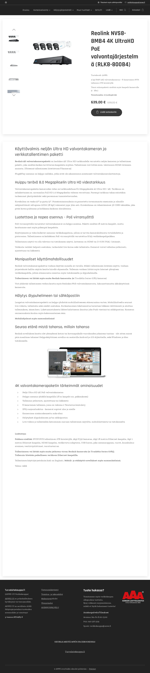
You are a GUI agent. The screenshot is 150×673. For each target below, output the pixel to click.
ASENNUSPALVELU (50, 607)
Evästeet (92, 669)
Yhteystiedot (47, 603)
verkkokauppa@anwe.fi (136, 2)
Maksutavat (46, 599)
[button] (122, 10)
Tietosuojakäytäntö (49, 590)
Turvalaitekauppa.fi (75, 651)
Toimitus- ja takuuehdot (52, 594)
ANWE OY (10, 598)
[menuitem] (29, 10)
